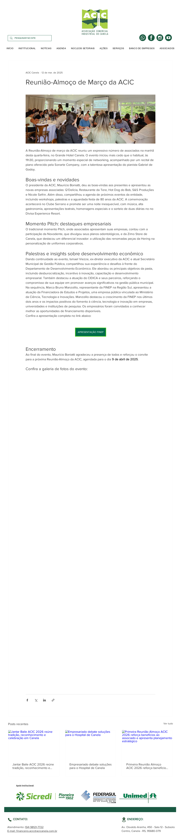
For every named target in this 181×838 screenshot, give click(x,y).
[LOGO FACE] (151, 37)
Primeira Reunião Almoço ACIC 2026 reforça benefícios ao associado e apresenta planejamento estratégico (146, 766)
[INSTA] (159, 37)
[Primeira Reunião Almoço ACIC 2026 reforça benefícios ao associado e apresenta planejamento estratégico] (147, 744)
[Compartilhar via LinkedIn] (44, 700)
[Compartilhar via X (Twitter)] (36, 700)
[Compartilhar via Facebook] (27, 700)
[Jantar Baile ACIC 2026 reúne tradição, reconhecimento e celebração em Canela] (33, 744)
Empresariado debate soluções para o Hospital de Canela (90, 766)
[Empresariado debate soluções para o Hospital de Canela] (90, 744)
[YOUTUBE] (168, 37)
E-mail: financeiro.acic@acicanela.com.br (32, 830)
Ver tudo (168, 723)
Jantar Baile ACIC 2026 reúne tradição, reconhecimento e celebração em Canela (33, 766)
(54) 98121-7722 (34, 827)
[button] (27, 48)
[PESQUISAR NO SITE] (29, 38)
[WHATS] (142, 37)
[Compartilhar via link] (53, 700)
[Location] (9, 819)
